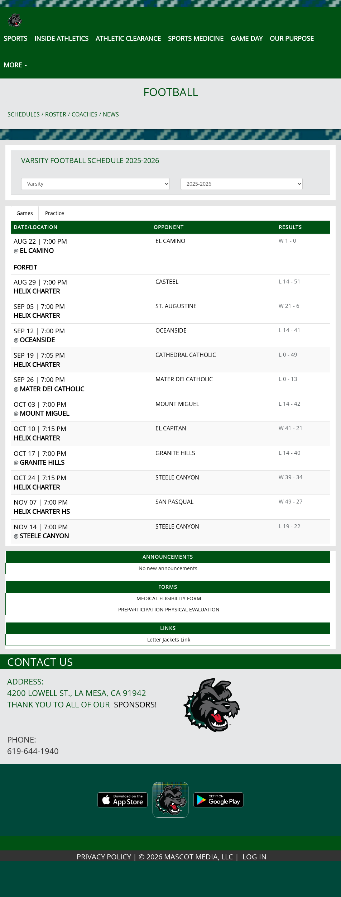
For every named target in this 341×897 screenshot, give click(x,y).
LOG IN (254, 857)
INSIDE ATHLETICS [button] (61, 38)
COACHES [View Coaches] (84, 114)
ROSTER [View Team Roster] (55, 114)
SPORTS (15, 38)
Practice (54, 213)
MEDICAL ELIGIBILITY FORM (168, 598)
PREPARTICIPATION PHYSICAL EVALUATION (169, 609)
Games (24, 213)
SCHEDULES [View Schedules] (24, 114)
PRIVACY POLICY (104, 857)
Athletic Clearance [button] (128, 38)
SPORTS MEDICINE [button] (196, 38)
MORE (15, 65)
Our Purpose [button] (292, 38)
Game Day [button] (247, 38)
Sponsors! (135, 704)
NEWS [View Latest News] (111, 114)
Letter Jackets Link (168, 639)
